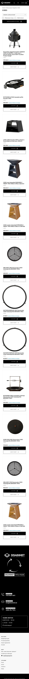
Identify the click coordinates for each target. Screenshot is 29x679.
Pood (2, 662)
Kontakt (3, 644)
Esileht (3, 7)
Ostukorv (3, 666)
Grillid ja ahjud (9, 7)
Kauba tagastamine (5, 642)
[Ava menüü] (18, 2)
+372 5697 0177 (10, 595)
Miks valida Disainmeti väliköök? (8, 651)
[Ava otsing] (14, 2)
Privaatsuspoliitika (5, 640)
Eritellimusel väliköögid (6, 653)
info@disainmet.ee (11, 602)
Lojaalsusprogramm (6, 655)
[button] (14, 63)
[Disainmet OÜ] (5, 3)
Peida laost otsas (8, 18)
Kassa (2, 668)
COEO (18, 7)
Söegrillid (15, 7)
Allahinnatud (19, 18)
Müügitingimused (5, 638)
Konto (2, 664)
